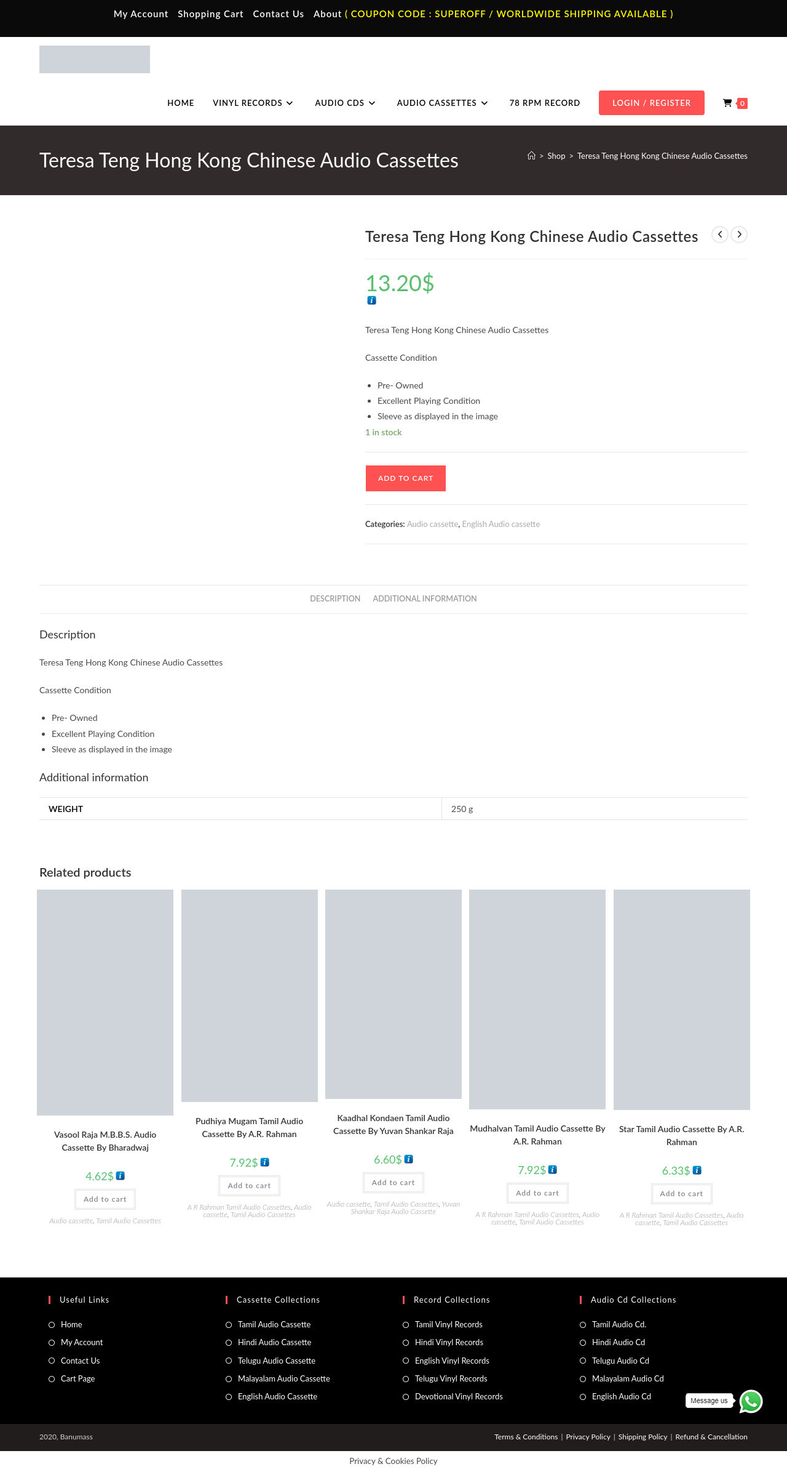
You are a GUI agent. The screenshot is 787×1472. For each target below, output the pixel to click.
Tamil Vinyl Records (449, 1324)
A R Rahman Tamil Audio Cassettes (239, 1207)
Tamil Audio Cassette (274, 1324)
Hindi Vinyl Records (449, 1342)
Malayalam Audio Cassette (284, 1378)
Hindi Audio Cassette (274, 1342)
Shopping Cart (210, 13)
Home (71, 1324)
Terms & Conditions (526, 1436)
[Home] (532, 156)
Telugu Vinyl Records (451, 1378)
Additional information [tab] (425, 598)
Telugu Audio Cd (620, 1360)
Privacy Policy (588, 1436)
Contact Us (278, 13)
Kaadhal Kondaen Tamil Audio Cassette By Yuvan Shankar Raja (393, 1124)
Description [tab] (335, 598)
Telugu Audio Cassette (276, 1360)
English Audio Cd (621, 1396)
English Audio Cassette (277, 1396)
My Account (141, 13)
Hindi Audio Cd (618, 1342)
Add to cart (405, 478)
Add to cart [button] (105, 1199)
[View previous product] (720, 234)
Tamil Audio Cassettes (128, 1220)
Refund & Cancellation (712, 1436)
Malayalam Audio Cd (628, 1378)
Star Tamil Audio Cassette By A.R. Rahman (681, 1135)
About (328, 13)
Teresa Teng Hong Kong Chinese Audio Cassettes (662, 156)
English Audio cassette (501, 524)
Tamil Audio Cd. (619, 1324)
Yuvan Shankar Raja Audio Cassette (405, 1207)
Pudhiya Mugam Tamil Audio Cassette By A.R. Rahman (249, 1127)
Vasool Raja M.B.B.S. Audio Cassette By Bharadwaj (105, 1140)
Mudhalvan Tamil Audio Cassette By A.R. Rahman (537, 1134)
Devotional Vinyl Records (459, 1396)
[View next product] (739, 234)
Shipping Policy (643, 1436)
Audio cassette (432, 524)
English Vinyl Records (452, 1360)
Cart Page (78, 1378)
